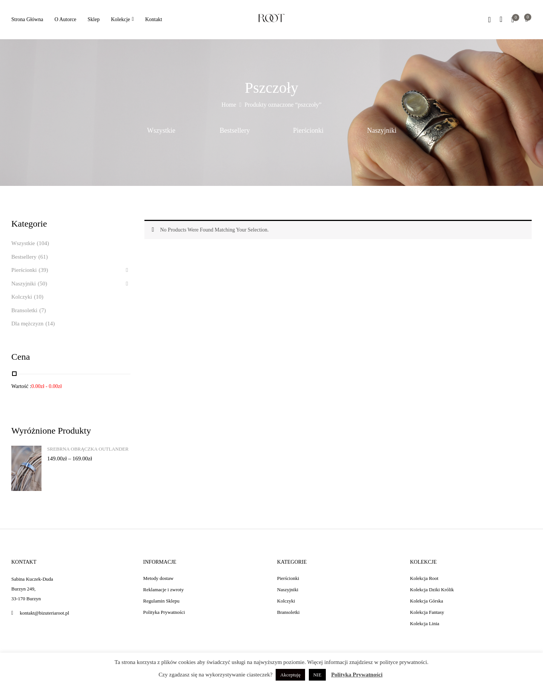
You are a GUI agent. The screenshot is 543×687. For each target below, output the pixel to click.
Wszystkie (161, 130)
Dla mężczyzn (27, 323)
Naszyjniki (382, 130)
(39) (43, 270)
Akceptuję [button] (290, 675)
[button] (526, 20)
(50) (42, 284)
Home (228, 104)
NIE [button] (317, 675)
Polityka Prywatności (356, 675)
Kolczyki (21, 297)
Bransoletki (24, 310)
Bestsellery (235, 130)
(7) (42, 310)
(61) (43, 257)
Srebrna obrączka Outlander (88, 449)
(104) (43, 243)
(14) (50, 323)
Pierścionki (308, 130)
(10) (38, 297)
